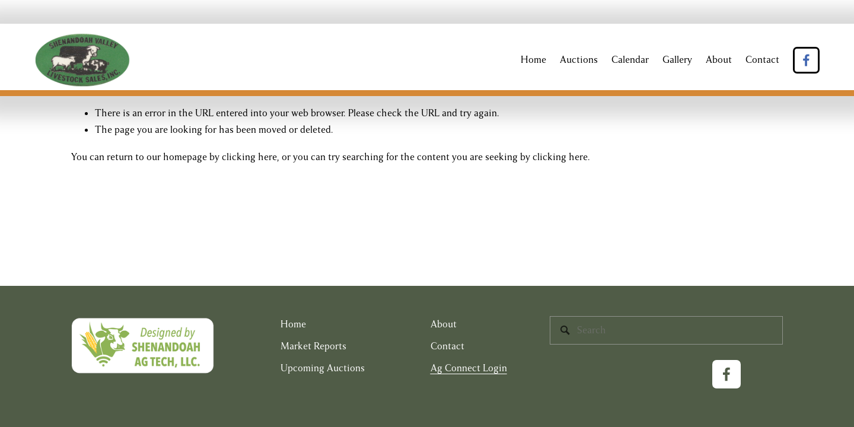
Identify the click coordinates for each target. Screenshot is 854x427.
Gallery (677, 59)
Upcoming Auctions (323, 368)
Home (533, 59)
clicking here (249, 157)
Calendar (630, 59)
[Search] (666, 330)
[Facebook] (806, 60)
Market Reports (313, 346)
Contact (762, 59)
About (719, 59)
